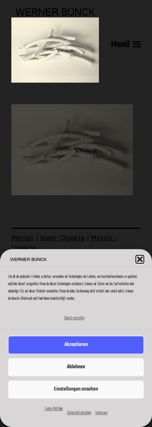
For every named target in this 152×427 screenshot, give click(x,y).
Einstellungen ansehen (76, 389)
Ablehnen (76, 367)
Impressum (101, 412)
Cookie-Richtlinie (54, 408)
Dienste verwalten (74, 317)
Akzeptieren (76, 344)
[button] (140, 259)
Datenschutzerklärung (79, 412)
